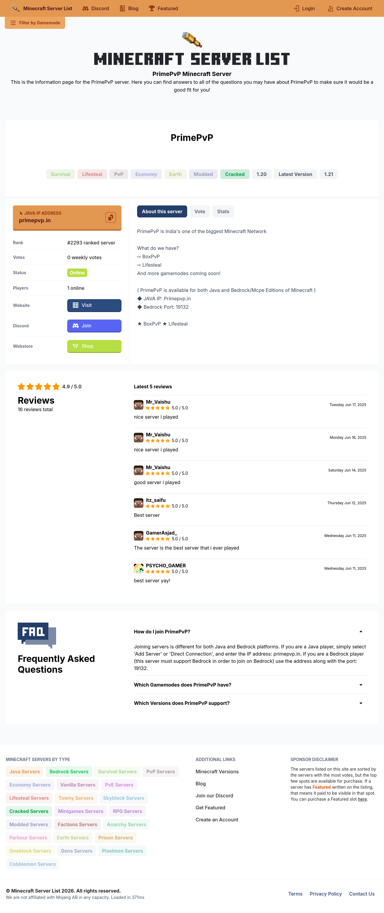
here (362, 799)
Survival (60, 174)
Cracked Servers (28, 810)
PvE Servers (119, 784)
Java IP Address (40, 213)
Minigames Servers (80, 810)
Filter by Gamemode (35, 22)
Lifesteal (92, 174)
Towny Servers (76, 797)
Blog (201, 784)
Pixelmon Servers (122, 850)
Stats (223, 211)
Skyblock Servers (123, 797)
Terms (295, 894)
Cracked (234, 174)
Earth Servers (73, 837)
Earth (175, 174)
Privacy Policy (326, 894)
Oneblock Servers (30, 850)
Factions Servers (78, 823)
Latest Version (295, 174)
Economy (146, 174)
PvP (118, 174)
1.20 (262, 174)
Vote (199, 211)
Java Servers (24, 771)
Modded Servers (28, 823)
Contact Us (362, 894)
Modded (203, 174)
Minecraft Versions (217, 772)
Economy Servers (30, 784)
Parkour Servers (28, 837)
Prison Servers (115, 837)
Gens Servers (76, 850)
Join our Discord (214, 796)
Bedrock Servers (68, 771)
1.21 (328, 174)
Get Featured (210, 808)
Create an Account (217, 820)
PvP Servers (160, 771)
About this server (162, 211)
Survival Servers (117, 771)
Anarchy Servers (126, 823)
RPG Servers (127, 810)
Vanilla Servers (77, 784)
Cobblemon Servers (32, 863)
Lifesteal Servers (29, 797)
